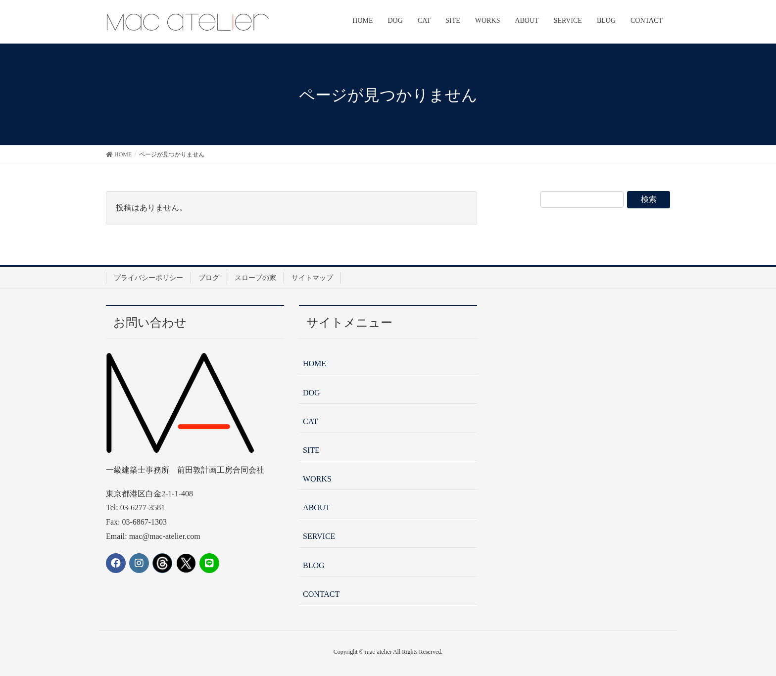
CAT (310, 421)
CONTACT (321, 594)
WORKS (317, 479)
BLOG (314, 565)
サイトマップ (312, 278)
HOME (314, 363)
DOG (311, 392)
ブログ (208, 278)
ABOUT (316, 507)
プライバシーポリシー (148, 278)
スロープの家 (255, 278)
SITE (311, 450)
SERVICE (319, 536)
